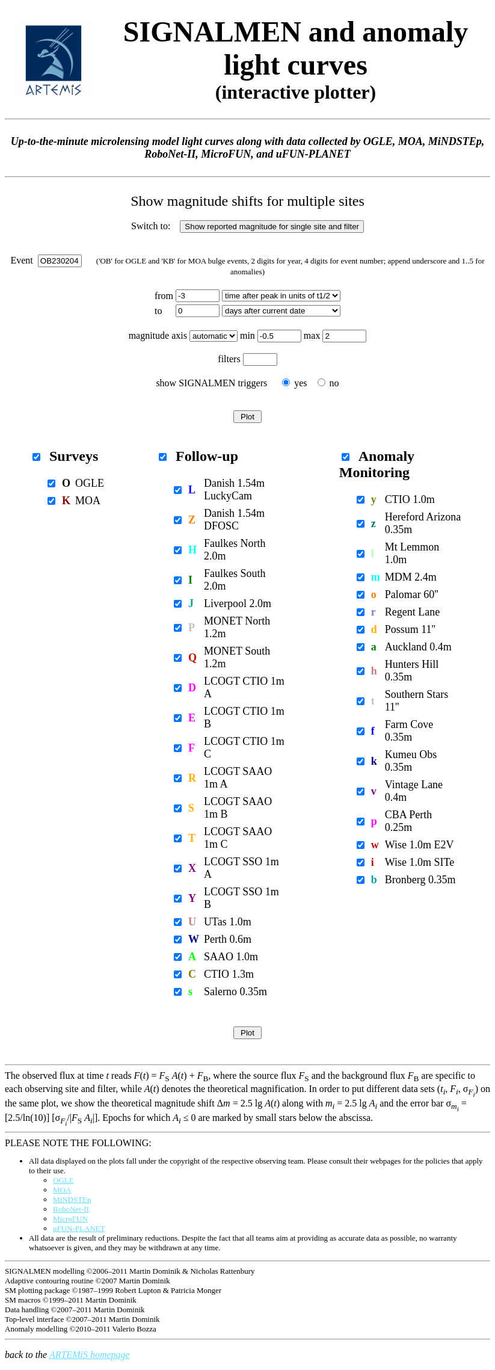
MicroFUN (70, 1218)
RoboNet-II (71, 1209)
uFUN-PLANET (79, 1228)
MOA (62, 1189)
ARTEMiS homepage (89, 1355)
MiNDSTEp (72, 1199)
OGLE (63, 1180)
